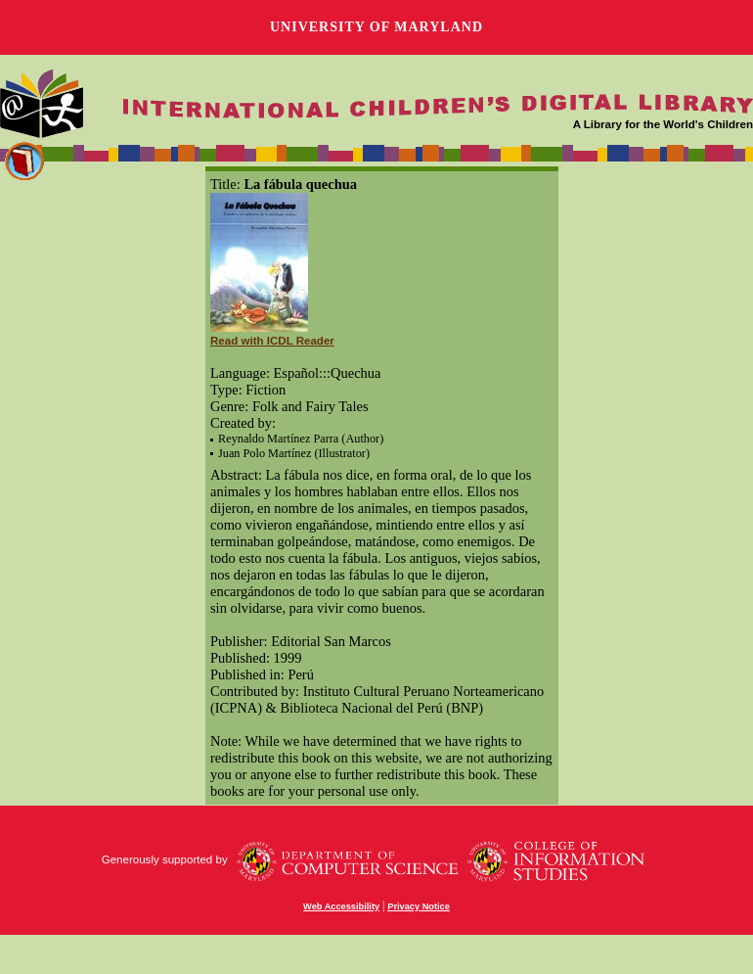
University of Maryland (376, 27)
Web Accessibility (341, 906)
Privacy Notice (418, 906)
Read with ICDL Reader (272, 341)
